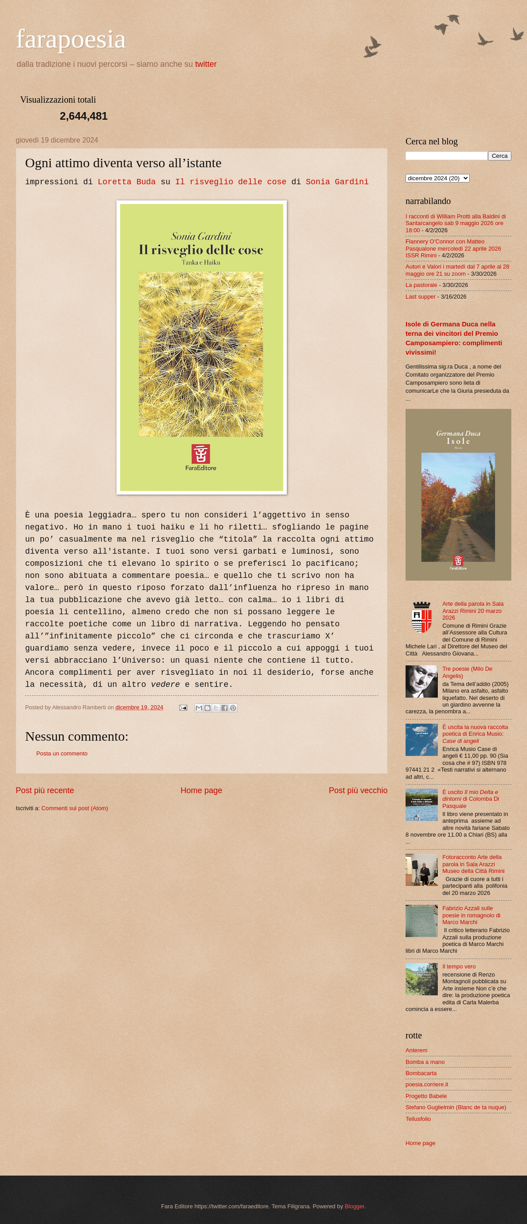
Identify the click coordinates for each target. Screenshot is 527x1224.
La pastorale (421, 285)
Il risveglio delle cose (230, 182)
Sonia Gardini (337, 182)
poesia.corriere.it (427, 1084)
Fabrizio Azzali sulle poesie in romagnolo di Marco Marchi (471, 915)
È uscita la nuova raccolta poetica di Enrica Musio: (475, 734)
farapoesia (71, 38)
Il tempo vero (458, 966)
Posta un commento (62, 753)
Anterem (417, 1050)
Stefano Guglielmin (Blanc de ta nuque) (456, 1107)
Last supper (421, 296)
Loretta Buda (127, 182)
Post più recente (45, 790)
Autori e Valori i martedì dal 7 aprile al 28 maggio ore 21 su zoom (458, 270)
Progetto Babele (426, 1096)
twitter (206, 64)
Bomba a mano (425, 1062)
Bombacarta (421, 1073)
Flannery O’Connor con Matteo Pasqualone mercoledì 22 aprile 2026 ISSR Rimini (453, 248)
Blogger (354, 1206)
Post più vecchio (358, 790)
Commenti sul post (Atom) (74, 808)
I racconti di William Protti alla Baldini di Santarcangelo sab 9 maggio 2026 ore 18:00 (456, 223)
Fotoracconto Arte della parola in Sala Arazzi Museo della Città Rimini (473, 864)
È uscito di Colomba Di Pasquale (470, 799)
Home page (201, 790)
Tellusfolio (418, 1118)
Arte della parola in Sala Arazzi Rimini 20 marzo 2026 (473, 610)
